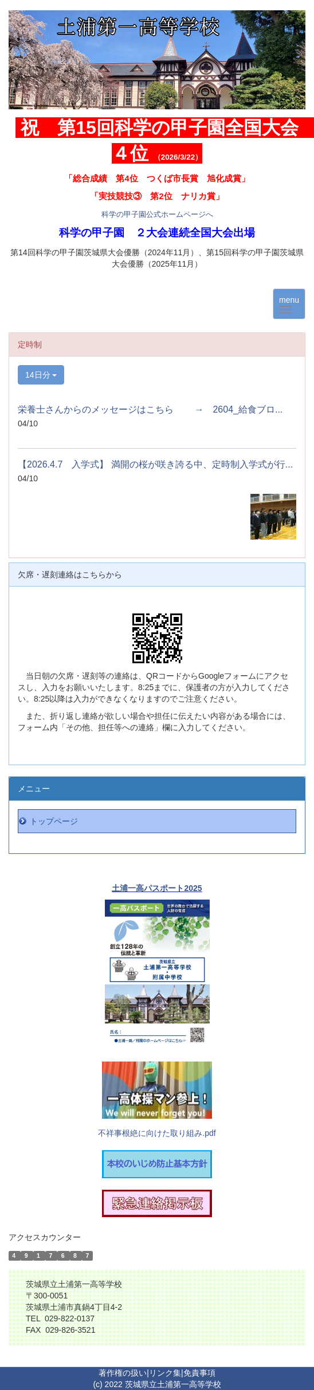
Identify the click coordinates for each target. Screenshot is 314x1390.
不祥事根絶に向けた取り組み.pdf (156, 1133)
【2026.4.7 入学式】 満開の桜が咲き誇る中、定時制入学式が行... (155, 464)
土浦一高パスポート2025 (157, 888)
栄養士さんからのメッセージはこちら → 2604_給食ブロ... (150, 409)
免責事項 (199, 1372)
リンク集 (165, 1372)
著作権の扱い (123, 1372)
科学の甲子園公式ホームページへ (157, 214)
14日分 (41, 374)
